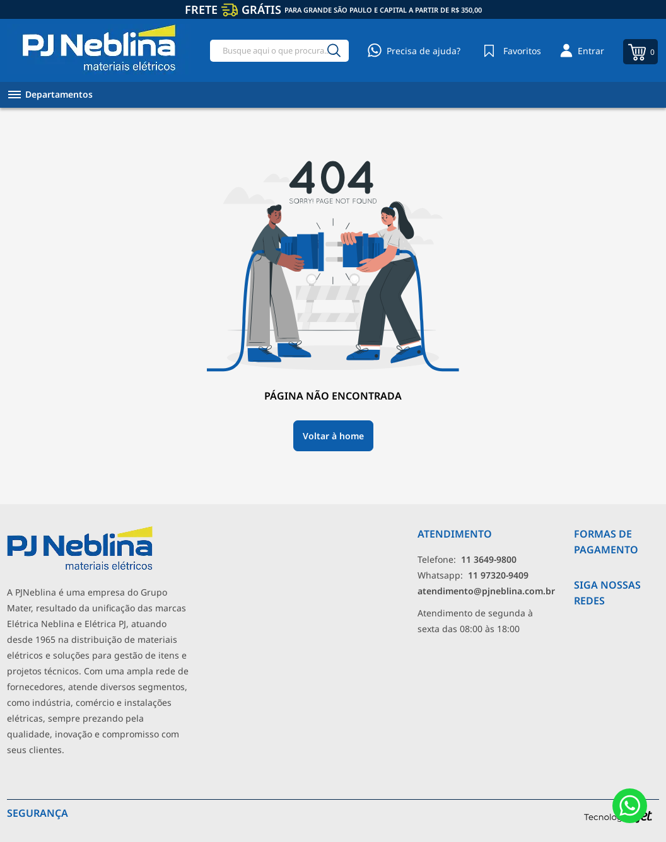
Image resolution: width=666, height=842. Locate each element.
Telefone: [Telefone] (467, 559)
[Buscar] (333, 50)
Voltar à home (333, 436)
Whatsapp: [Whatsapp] (473, 575)
